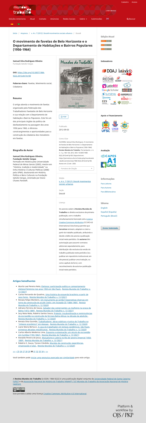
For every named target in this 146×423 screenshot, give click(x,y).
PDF (64, 117)
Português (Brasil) (109, 216)
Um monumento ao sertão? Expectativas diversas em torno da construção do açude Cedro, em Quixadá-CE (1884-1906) (53, 301)
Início (15, 33)
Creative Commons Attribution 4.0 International (64, 393)
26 (21, 351)
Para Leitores (106, 183)
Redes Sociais (69, 19)
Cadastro (125, 2)
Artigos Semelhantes (24, 281)
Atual (32, 19)
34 (43, 351)
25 (18, 351)
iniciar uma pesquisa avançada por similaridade (53, 357)
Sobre (82, 19)
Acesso (134, 2)
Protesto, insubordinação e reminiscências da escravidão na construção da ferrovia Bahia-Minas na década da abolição (55, 314)
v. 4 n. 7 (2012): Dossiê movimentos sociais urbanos (51, 33)
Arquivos (24, 33)
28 (26, 351)
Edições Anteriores (17, 19)
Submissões (96, 19)
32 (37, 351)
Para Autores (106, 187)
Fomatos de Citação (69, 168)
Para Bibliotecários (108, 191)
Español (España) (108, 212)
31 (34, 351)
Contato (42, 19)
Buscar (131, 19)
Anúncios (54, 19)
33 (40, 351)
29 (29, 351)
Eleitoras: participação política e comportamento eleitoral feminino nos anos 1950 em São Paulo (51, 287)
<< (14, 351)
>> (47, 351)
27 (24, 351)
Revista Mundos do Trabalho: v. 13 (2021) (48, 297)
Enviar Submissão (110, 228)
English (104, 208)
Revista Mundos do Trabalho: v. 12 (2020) (37, 318)
